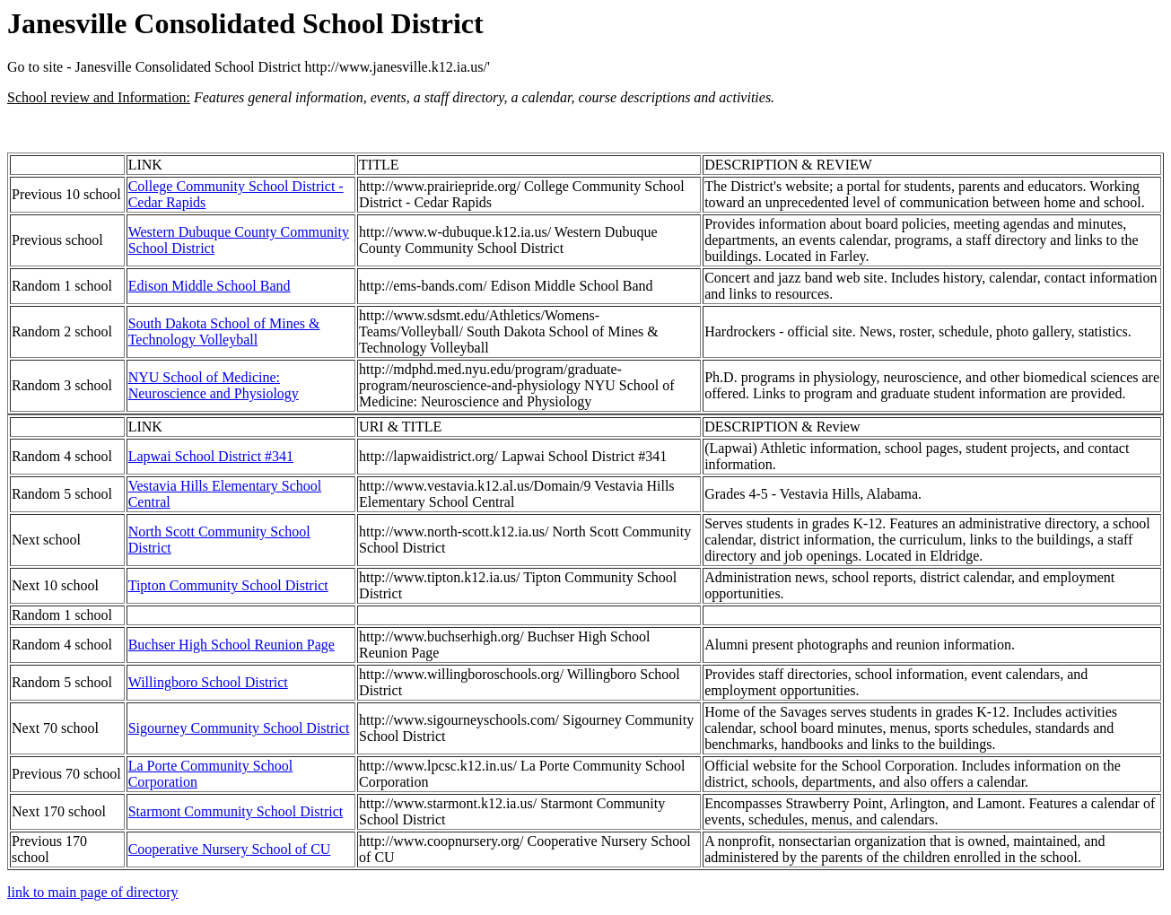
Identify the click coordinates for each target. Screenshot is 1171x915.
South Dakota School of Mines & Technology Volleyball (224, 331)
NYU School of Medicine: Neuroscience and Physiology (213, 385)
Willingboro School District (208, 682)
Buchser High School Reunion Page (231, 644)
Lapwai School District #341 (210, 456)
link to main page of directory (93, 892)
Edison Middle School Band (209, 285)
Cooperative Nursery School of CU (229, 849)
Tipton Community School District (228, 585)
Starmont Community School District (236, 811)
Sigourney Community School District (239, 728)
